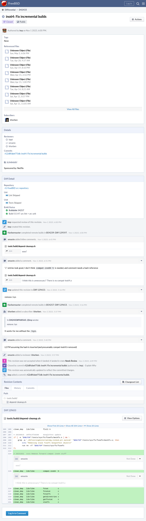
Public (23, 21)
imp (21, 30)
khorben (14, 119)
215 (9, 280)
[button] (143, 3)
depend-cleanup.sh (17, 401)
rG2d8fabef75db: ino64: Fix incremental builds (26, 153)
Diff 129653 (39, 289)
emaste (12, 142)
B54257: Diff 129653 (56, 304)
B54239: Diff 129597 (56, 232)
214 (9, 251)
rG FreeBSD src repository (17, 188)
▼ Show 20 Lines (91, 425)
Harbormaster (14, 232)
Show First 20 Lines (55, 425)
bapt (11, 139)
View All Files (73, 109)
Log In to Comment (17, 512)
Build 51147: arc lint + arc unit (22, 213)
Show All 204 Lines (74, 425)
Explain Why (90, 364)
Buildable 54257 (16, 210)
